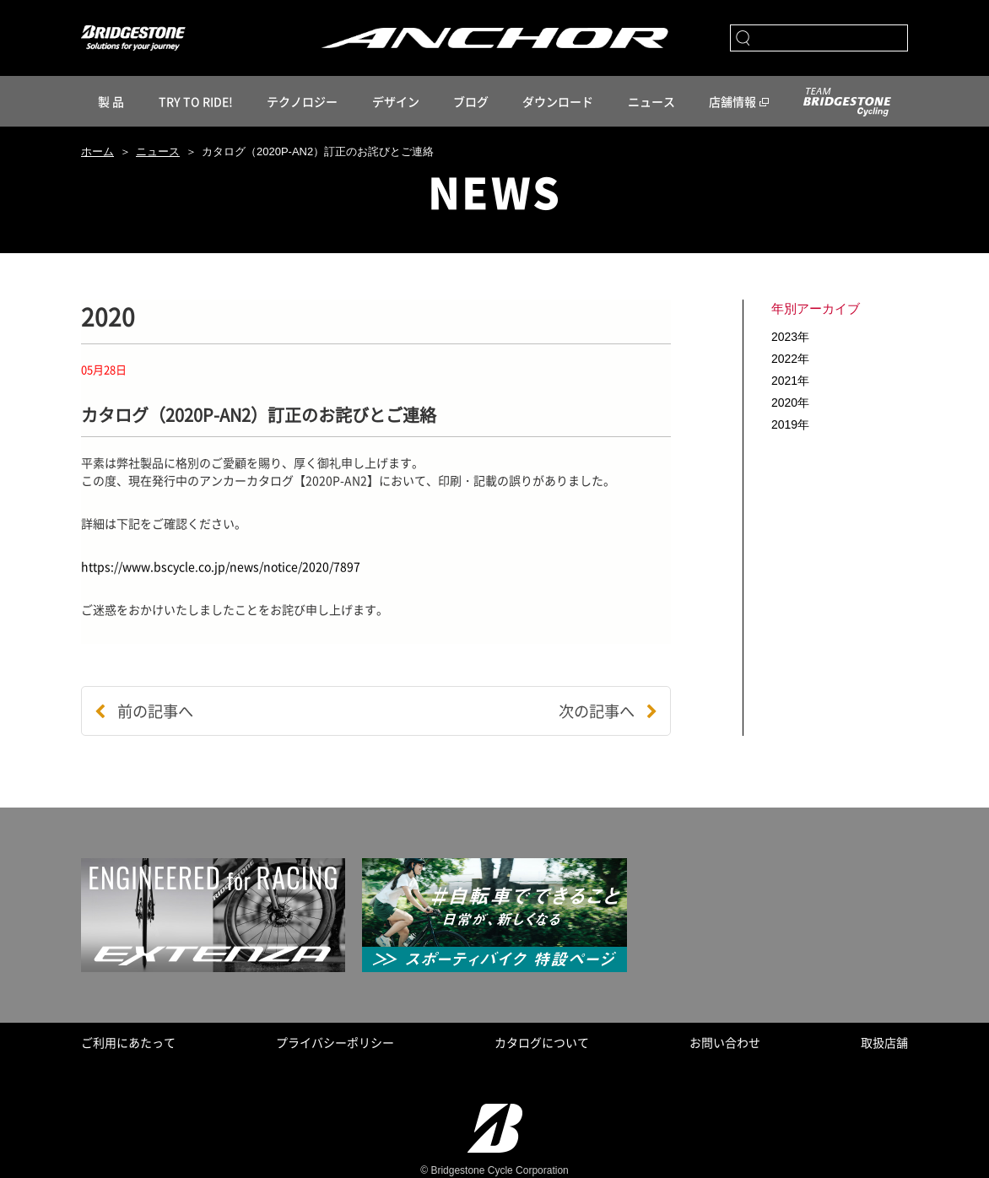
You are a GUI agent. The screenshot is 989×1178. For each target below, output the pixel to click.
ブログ (471, 101)
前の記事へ (144, 711)
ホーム (97, 151)
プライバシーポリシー (335, 1042)
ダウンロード (557, 101)
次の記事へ (608, 711)
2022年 (790, 358)
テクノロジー (302, 101)
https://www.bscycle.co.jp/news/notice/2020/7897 (220, 566)
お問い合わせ (724, 1042)
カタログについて (541, 1042)
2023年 (790, 336)
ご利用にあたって (128, 1042)
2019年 (790, 424)
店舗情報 (732, 101)
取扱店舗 (884, 1042)
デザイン (395, 101)
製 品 (111, 101)
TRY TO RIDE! (196, 101)
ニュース (651, 101)
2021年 (790, 380)
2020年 (790, 402)
